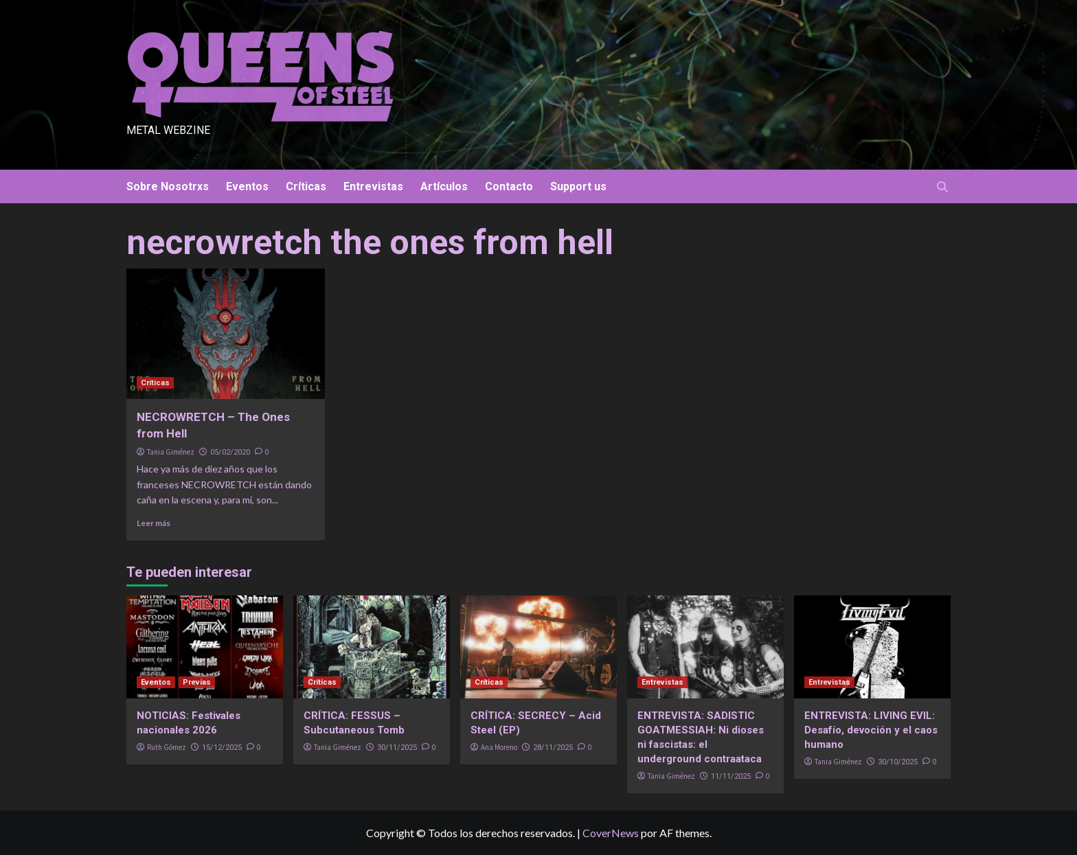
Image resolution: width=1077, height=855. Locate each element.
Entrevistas (373, 186)
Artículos (444, 186)
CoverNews (610, 832)
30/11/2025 (397, 747)
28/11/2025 (553, 747)
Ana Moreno (499, 747)
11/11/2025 (731, 776)
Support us (578, 186)
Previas (197, 682)
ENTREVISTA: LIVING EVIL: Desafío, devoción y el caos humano (871, 730)
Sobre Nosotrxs (167, 186)
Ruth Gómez (166, 747)
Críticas (306, 186)
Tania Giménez (170, 452)
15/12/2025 (222, 747)
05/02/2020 (230, 452)
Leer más (153, 523)
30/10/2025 (898, 761)
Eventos (247, 186)
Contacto (509, 186)
